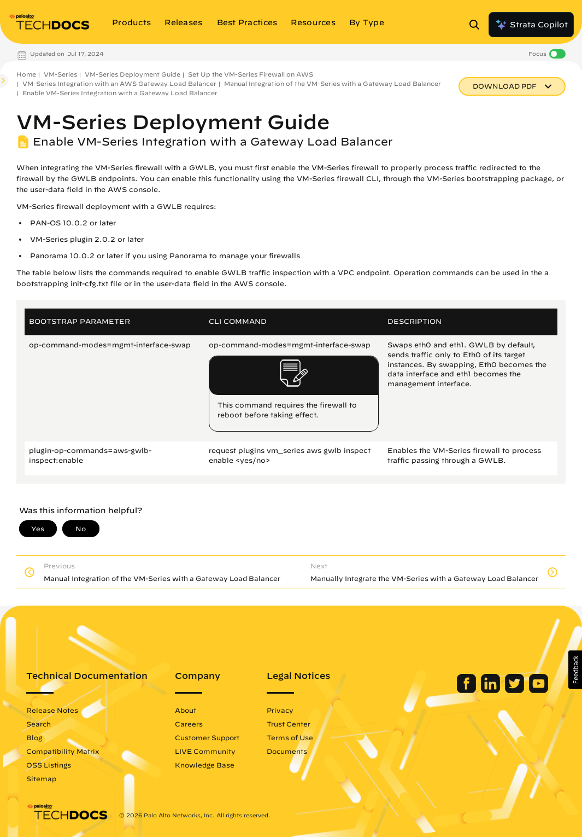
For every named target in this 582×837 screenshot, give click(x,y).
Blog (34, 737)
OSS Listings (48, 765)
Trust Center (288, 724)
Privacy (280, 710)
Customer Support (207, 737)
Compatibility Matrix (62, 751)
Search (38, 724)
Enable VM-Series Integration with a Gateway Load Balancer (119, 92)
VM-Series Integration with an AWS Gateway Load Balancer (119, 83)
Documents (287, 751)
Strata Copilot (531, 24)
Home (26, 74)
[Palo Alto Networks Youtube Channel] (538, 690)
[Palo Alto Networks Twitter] (515, 690)
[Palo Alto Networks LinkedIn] (491, 690)
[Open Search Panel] (477, 25)
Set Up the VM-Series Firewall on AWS (250, 74)
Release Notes (52, 710)
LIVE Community (205, 751)
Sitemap (41, 778)
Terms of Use (290, 737)
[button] (575, 669)
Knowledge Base (204, 765)
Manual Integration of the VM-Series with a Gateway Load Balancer (332, 83)
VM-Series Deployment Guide (132, 74)
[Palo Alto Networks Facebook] (467, 690)
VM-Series (60, 74)
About (185, 710)
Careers (189, 724)
